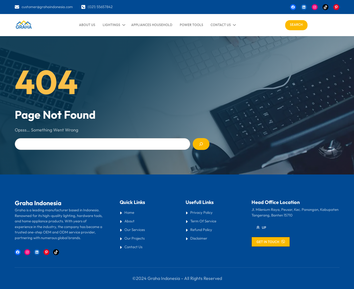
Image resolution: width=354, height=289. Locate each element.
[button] (261, 227)
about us (87, 25)
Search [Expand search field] (296, 25)
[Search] (201, 144)
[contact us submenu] (234, 24)
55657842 (105, 6)
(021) (92, 6)
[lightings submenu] (123, 24)
